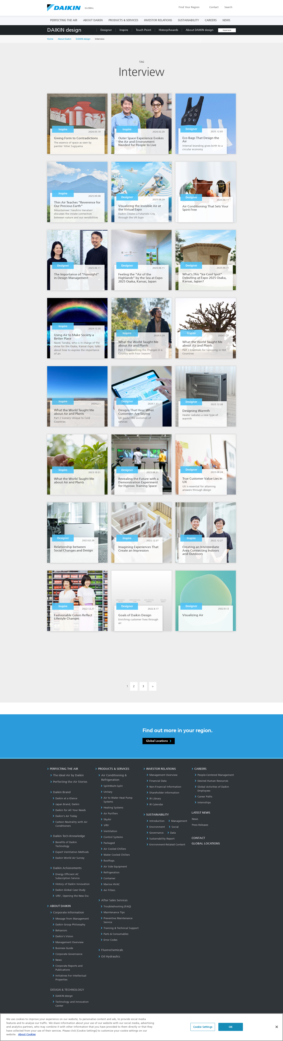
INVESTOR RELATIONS (158, 20)
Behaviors (60, 930)
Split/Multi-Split (112, 785)
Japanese (227, 30)
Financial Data (156, 780)
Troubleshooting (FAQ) (116, 906)
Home (50, 39)
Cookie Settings (202, 1026)
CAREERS (211, 20)
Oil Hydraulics (109, 956)
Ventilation (109, 831)
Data (171, 832)
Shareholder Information (163, 792)
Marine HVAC (110, 884)
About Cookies (27, 1034)
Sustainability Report (161, 838)
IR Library (154, 798)
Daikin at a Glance (65, 798)
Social (174, 826)
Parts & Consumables (114, 933)
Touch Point (143, 30)
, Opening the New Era (70, 895)
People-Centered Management (214, 774)
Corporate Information (67, 912)
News (57, 959)
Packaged (108, 842)
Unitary (106, 791)
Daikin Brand (60, 792)
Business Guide (63, 948)
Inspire (123, 30)
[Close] (276, 1027)
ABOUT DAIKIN (93, 20)
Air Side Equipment (114, 866)
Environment (156, 826)
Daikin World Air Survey (69, 857)
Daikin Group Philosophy (69, 924)
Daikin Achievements (66, 868)
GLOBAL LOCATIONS (206, 843)
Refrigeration (110, 872)
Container (108, 878)
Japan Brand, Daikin (66, 804)
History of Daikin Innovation (71, 884)
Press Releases (200, 824)
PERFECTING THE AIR (63, 20)
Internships (203, 802)
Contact (214, 7)
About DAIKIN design (199, 30)
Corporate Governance (67, 954)
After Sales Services (113, 900)
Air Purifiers (109, 813)
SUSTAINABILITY (188, 20)
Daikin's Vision (63, 936)
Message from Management (71, 918)
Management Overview (68, 942)
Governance (155, 832)
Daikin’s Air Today (65, 816)
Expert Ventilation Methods (71, 852)
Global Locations (158, 740)
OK (230, 1026)
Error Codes (109, 939)
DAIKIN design (64, 30)
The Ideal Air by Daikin (67, 775)
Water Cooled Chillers (115, 854)
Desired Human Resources (211, 780)
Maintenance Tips (113, 912)
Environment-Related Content (166, 844)
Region (189, 7)
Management (177, 820)
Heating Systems (112, 807)
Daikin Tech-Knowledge (67, 836)
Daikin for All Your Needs (69, 810)
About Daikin (64, 39)
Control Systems (112, 837)
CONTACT (198, 838)
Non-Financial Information (164, 786)
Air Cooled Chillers (113, 848)
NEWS (226, 20)
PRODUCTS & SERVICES (123, 20)
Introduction (155, 820)
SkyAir (106, 819)
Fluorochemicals (110, 950)
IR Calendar (155, 804)
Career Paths (203, 796)
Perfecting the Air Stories (68, 782)
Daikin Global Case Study (69, 889)
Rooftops (107, 860)
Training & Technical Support (120, 928)
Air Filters (108, 890)
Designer (106, 30)
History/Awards (168, 30)
